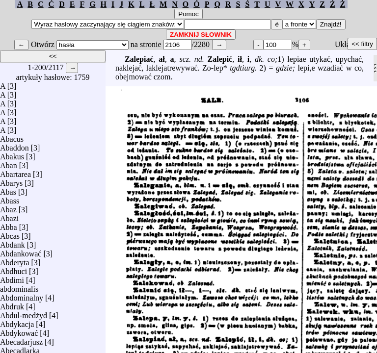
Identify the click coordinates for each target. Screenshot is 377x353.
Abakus (12, 154)
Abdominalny (21, 295)
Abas (8, 189)
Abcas (10, 233)
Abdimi (12, 278)
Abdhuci (13, 269)
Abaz (8, 207)
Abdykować (19, 331)
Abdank (12, 242)
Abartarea (15, 172)
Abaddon (14, 145)
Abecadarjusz (21, 339)
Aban (8, 163)
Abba (8, 225)
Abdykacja (17, 322)
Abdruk (12, 304)
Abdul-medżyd (23, 313)
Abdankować (20, 251)
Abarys (11, 180)
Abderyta (14, 260)
